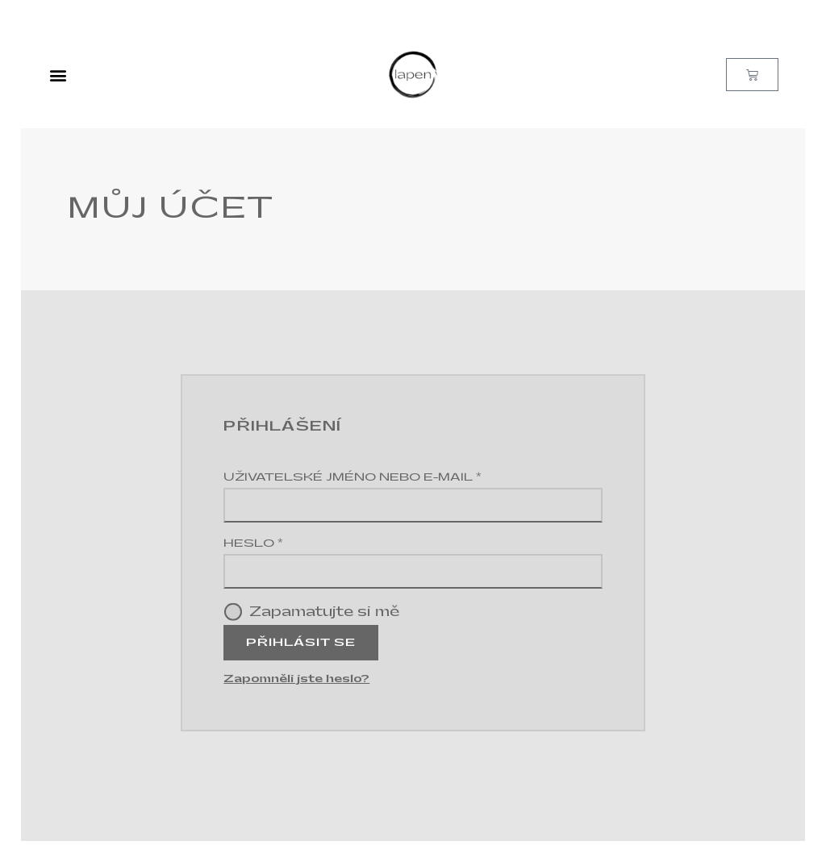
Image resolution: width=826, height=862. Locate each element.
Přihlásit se (301, 642)
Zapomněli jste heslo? (296, 679)
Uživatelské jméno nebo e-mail (383, 476)
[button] (58, 74)
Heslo (284, 542)
